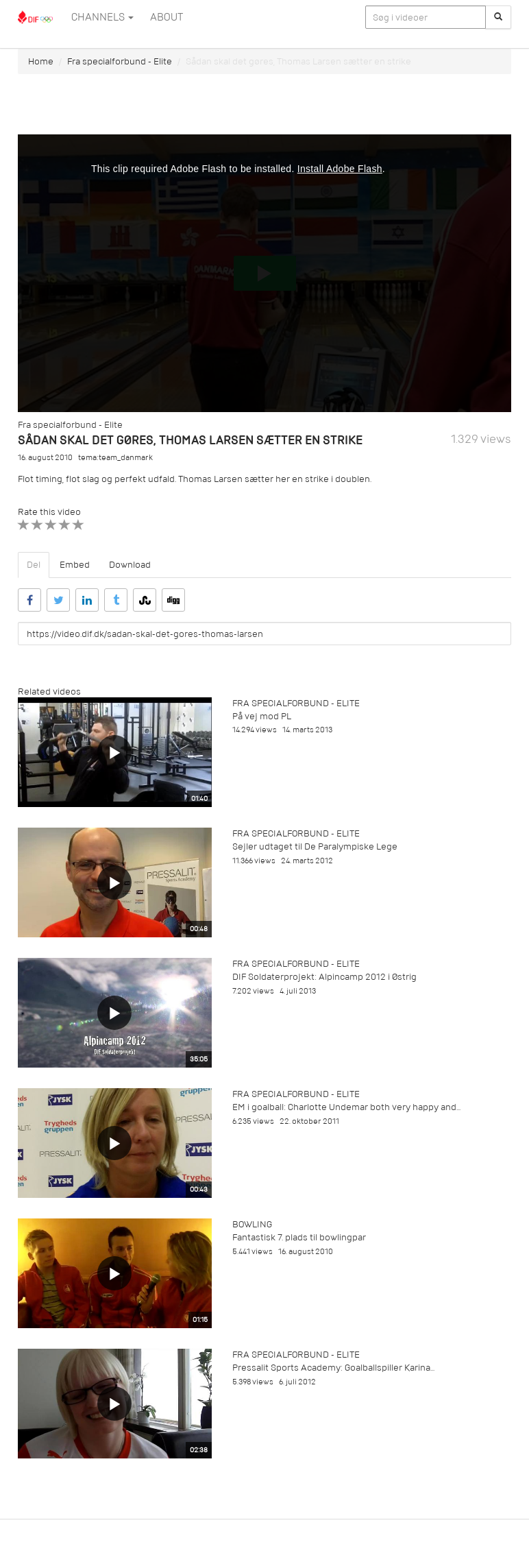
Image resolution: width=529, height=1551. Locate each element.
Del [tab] (33, 564)
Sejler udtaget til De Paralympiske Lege (314, 846)
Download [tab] (130, 564)
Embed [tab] (75, 564)
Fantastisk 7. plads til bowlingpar (299, 1237)
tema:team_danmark (115, 458)
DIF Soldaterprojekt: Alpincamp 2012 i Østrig (324, 976)
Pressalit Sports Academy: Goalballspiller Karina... (333, 1367)
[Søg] (498, 17)
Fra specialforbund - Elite (119, 61)
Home (40, 61)
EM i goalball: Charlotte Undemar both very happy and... (346, 1107)
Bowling (252, 1224)
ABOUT (166, 17)
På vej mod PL (261, 716)
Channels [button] (102, 17)
